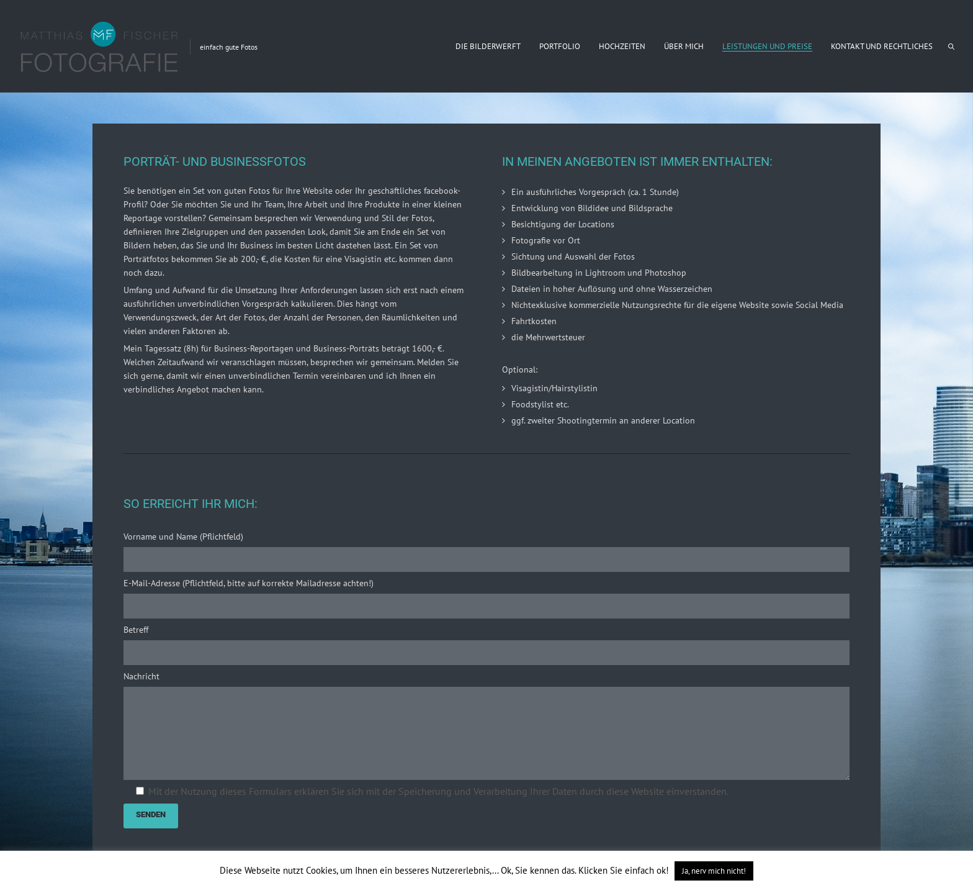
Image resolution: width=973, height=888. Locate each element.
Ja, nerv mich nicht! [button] (714, 871)
